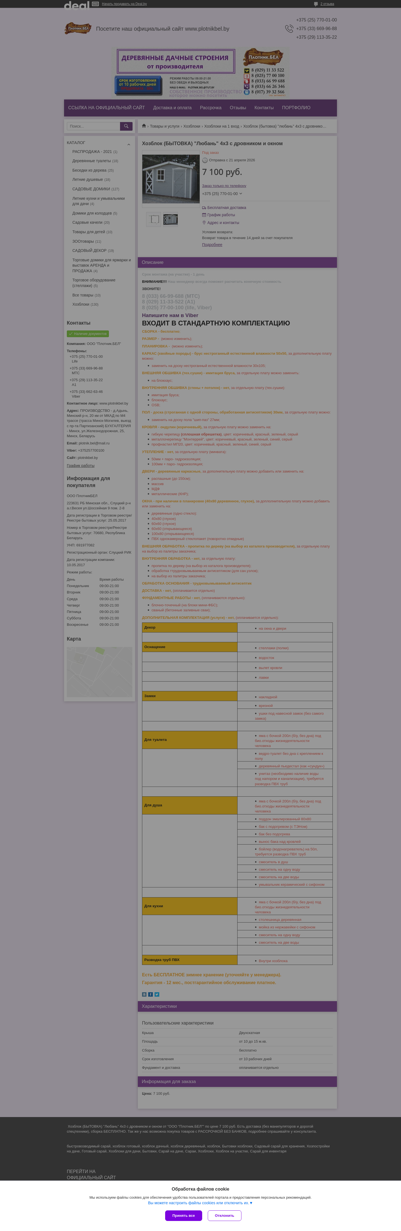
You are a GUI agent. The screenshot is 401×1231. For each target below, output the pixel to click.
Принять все (183, 1215)
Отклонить (224, 1215)
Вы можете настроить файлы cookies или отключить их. (198, 1203)
